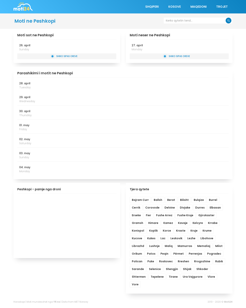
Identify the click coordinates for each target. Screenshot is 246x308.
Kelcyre (198, 223)
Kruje (194, 231)
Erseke (136, 215)
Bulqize (199, 200)
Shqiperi (152, 7)
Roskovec (166, 261)
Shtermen (139, 277)
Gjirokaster (206, 215)
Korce (167, 231)
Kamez (168, 223)
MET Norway (81, 301)
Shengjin (172, 269)
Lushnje (154, 246)
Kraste (180, 231)
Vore (135, 284)
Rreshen (183, 261)
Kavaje (183, 223)
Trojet (222, 7)
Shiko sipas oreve (64, 56)
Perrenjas (195, 254)
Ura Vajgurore (193, 277)
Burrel (213, 200)
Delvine (170, 207)
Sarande (138, 269)
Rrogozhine (202, 261)
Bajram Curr (140, 200)
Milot (219, 246)
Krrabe (213, 223)
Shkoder (202, 269)
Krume (207, 231)
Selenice (155, 269)
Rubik (219, 261)
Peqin (164, 254)
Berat (171, 200)
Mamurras (185, 246)
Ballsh (158, 200)
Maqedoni (198, 7)
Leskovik (176, 238)
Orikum (137, 254)
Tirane (173, 277)
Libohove (206, 238)
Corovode (152, 207)
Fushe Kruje (185, 215)
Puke (150, 261)
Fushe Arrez (164, 215)
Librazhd (138, 246)
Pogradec (214, 254)
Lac (162, 238)
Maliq (169, 246)
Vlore (211, 277)
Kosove (174, 7)
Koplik (153, 231)
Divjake (185, 207)
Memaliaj (203, 246)
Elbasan (215, 207)
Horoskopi (19, 301)
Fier (148, 215)
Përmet (178, 254)
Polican (137, 261)
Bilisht (184, 200)
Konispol (138, 231)
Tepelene (157, 277)
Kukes (151, 238)
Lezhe (191, 238)
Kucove (137, 238)
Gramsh (137, 223)
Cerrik (136, 207)
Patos (151, 254)
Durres (200, 207)
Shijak (187, 269)
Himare (153, 223)
